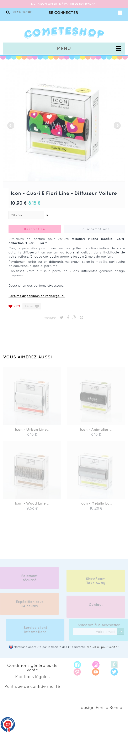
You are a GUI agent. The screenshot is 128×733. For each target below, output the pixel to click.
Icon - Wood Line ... (32, 505)
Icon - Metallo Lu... (96, 505)
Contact (96, 606)
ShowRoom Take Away (96, 582)
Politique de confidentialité (32, 686)
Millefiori (17, 215)
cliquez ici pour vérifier (102, 647)
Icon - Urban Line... (32, 431)
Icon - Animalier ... (96, 431)
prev (10, 125)
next (117, 125)
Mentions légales (32, 676)
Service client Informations (37, 630)
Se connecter (63, 12)
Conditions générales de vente (32, 667)
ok (122, 631)
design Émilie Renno (101, 707)
